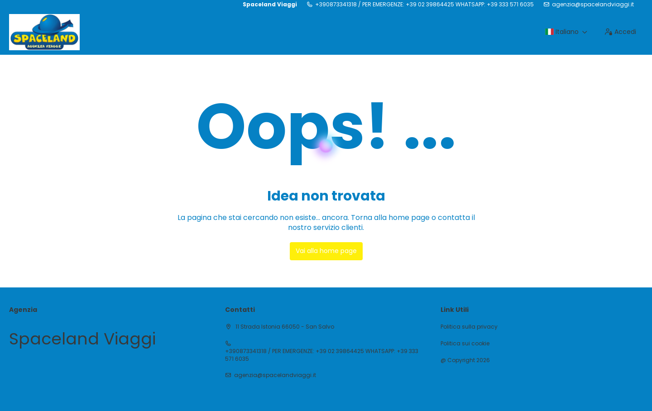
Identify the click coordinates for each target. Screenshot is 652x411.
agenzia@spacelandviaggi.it (593, 4)
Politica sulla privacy (469, 326)
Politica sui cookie (465, 343)
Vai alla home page (326, 250)
